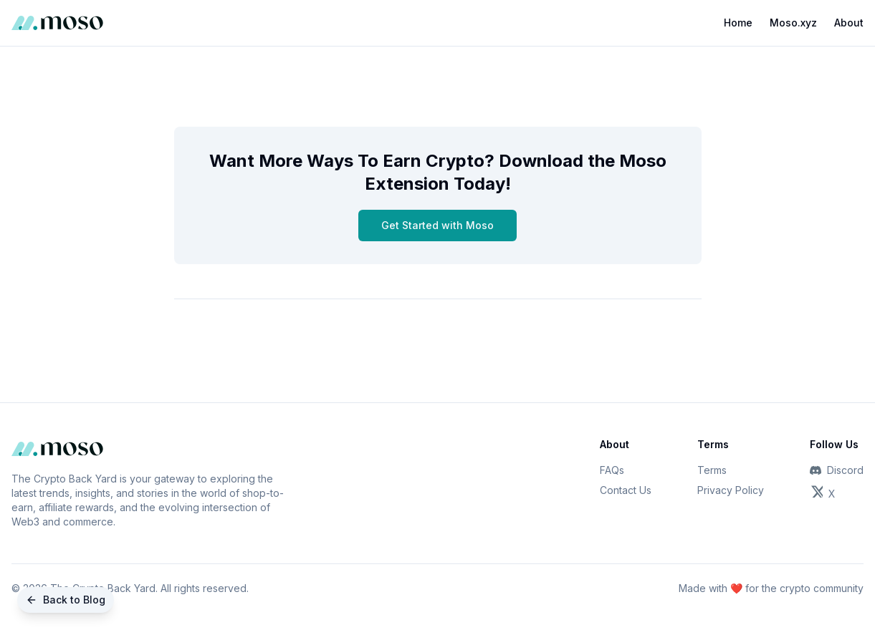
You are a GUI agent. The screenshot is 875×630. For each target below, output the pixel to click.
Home (738, 22)
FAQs (612, 470)
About (849, 22)
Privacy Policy (730, 490)
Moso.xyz (793, 22)
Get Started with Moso (437, 225)
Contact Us (625, 490)
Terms (712, 470)
